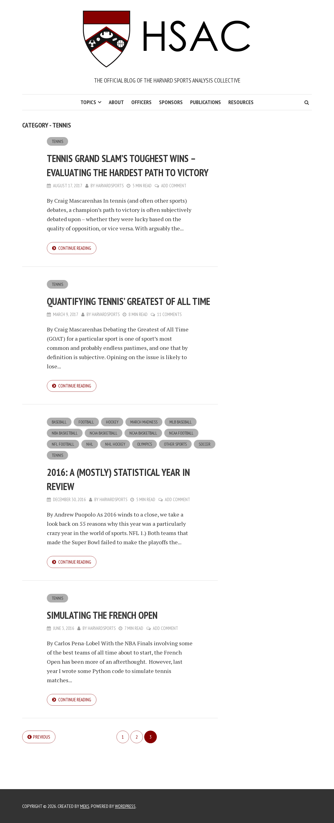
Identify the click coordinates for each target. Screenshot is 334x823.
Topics (88, 102)
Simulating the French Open (117, 647)
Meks (85, 806)
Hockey (115, 452)
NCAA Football (189, 464)
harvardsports (110, 200)
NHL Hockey (116, 475)
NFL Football (63, 475)
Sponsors (171, 102)
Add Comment (175, 200)
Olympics (147, 475)
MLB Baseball (186, 452)
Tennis (57, 141)
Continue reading (76, 263)
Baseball (60, 452)
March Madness (148, 452)
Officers (141, 102)
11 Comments (170, 344)
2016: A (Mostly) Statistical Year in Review (128, 510)
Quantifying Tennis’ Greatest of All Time (127, 323)
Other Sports (179, 475)
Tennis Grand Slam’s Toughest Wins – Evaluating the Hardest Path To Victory (124, 172)
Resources (241, 102)
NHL (91, 475)
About (116, 102)
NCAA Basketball (107, 464)
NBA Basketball (66, 464)
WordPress (126, 806)
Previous (41, 770)
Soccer (58, 486)
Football (88, 452)
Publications (205, 102)
